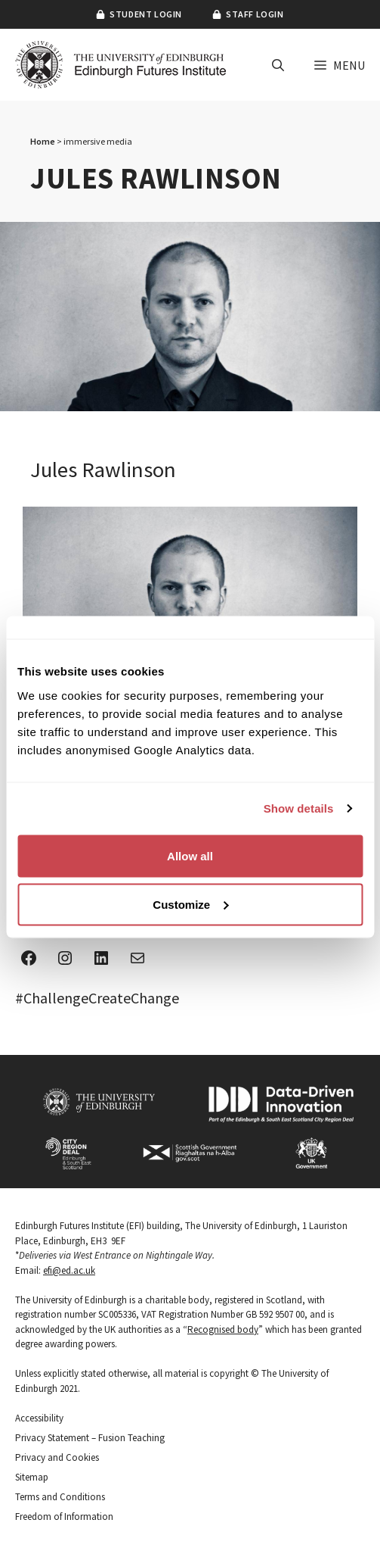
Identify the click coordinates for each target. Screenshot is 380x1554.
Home (42, 141)
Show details (299, 808)
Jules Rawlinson (103, 469)
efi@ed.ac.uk (69, 1270)
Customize (190, 903)
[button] (278, 65)
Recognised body (222, 1329)
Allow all (190, 855)
